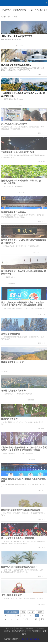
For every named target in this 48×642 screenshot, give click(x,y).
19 (12, 619)
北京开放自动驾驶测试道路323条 (16, 65)
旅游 (15, 17)
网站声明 (19, 627)
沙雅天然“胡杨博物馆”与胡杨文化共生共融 (20, 508)
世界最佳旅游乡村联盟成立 (13, 210)
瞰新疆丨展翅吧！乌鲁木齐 (13, 389)
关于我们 (9, 627)
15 (31, 616)
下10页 (25, 619)
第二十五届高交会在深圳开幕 (14, 122)
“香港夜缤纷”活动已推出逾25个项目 (17, 151)
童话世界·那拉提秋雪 (10, 332)
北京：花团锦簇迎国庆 (11, 594)
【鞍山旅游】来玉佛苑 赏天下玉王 (16, 36)
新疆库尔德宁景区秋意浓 (12, 361)
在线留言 (40, 627)
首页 (8, 17)
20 (18, 619)
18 (5, 619)
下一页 (34, 619)
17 (43, 616)
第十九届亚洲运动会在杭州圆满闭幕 (17, 537)
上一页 (31, 612)
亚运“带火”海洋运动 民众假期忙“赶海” (18, 565)
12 (11, 616)
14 (24, 616)
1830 (8, 612)
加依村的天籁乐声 (9, 418)
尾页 (42, 619)
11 (5, 616)
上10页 (40, 612)
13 (18, 616)
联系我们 (30, 627)
